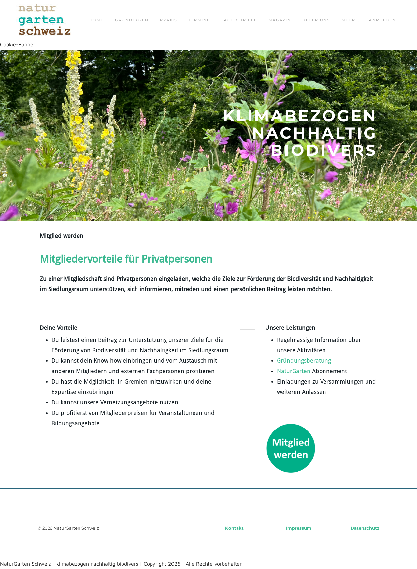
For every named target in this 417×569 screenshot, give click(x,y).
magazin (279, 20)
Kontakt (234, 528)
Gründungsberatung (304, 361)
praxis (168, 20)
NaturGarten (293, 371)
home (96, 20)
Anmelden (382, 20)
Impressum (298, 528)
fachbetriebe (239, 20)
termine (199, 20)
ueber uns (316, 20)
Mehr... (350, 20)
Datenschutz (365, 528)
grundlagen (132, 20)
